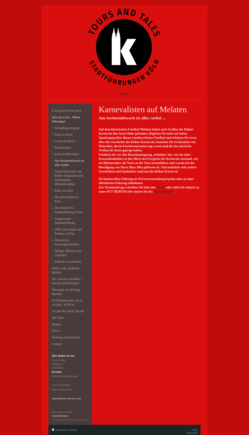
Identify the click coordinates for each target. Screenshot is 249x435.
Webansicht (192, 433)
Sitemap (73, 430)
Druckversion (60, 430)
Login (194, 429)
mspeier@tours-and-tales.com (66, 398)
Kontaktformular (164, 191)
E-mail (160, 187)
